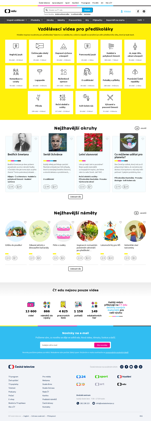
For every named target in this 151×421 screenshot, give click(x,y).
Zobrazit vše (75, 196)
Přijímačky (97, 20)
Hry (87, 20)
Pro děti (95, 3)
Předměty (35, 20)
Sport (67, 3)
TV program (85, 3)
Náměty (61, 20)
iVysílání (75, 3)
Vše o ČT (109, 3)
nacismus (87, 14)
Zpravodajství (57, 3)
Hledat (87, 10)
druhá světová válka (62, 14)
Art (102, 3)
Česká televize (44, 3)
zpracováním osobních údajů (116, 352)
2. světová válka (76, 14)
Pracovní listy (75, 20)
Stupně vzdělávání (15, 20)
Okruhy (50, 20)
